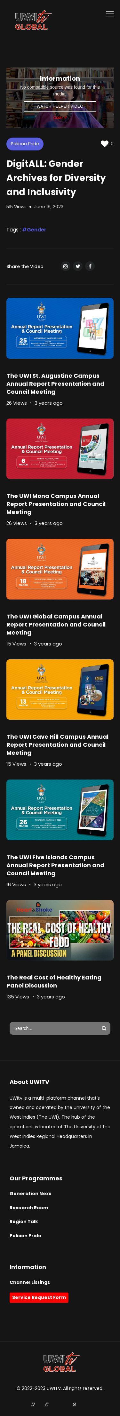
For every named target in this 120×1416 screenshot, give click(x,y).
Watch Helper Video (60, 106)
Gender (36, 229)
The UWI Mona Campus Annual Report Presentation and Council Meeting (56, 504)
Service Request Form (39, 1297)
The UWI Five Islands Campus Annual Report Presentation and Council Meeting (55, 865)
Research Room (29, 1207)
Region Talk (24, 1221)
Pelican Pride (25, 143)
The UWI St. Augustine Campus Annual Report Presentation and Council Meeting (55, 384)
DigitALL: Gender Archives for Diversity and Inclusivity (56, 178)
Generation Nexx (30, 1193)
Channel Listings (30, 1282)
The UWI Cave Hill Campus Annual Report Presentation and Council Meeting (57, 745)
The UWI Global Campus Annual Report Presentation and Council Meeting (56, 624)
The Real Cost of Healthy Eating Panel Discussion (53, 981)
